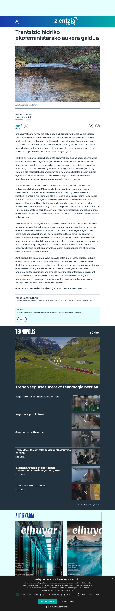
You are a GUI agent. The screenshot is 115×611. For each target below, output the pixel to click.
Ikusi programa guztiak (89, 504)
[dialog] (57, 593)
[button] (17, 22)
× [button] (112, 578)
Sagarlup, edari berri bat (30, 432)
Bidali (22, 319)
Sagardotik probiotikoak (30, 414)
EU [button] (26, 126)
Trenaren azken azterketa (30, 485)
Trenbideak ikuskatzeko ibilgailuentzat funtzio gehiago (43, 451)
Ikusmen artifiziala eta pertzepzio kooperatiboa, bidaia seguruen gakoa (37, 469)
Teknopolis (25, 331)
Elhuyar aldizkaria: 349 (23, 114)
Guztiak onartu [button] (47, 601)
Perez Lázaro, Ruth (23, 117)
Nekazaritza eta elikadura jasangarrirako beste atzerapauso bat (52, 288)
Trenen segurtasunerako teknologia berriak (56, 387)
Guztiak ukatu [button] (68, 601)
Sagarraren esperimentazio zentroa (37, 396)
